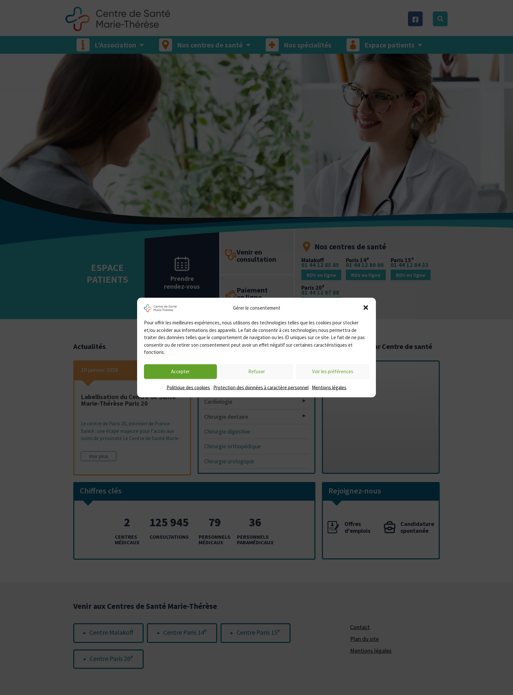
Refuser (256, 371)
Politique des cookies (188, 387)
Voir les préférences (332, 371)
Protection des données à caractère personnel (261, 387)
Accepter (180, 371)
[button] (366, 307)
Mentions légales (329, 387)
